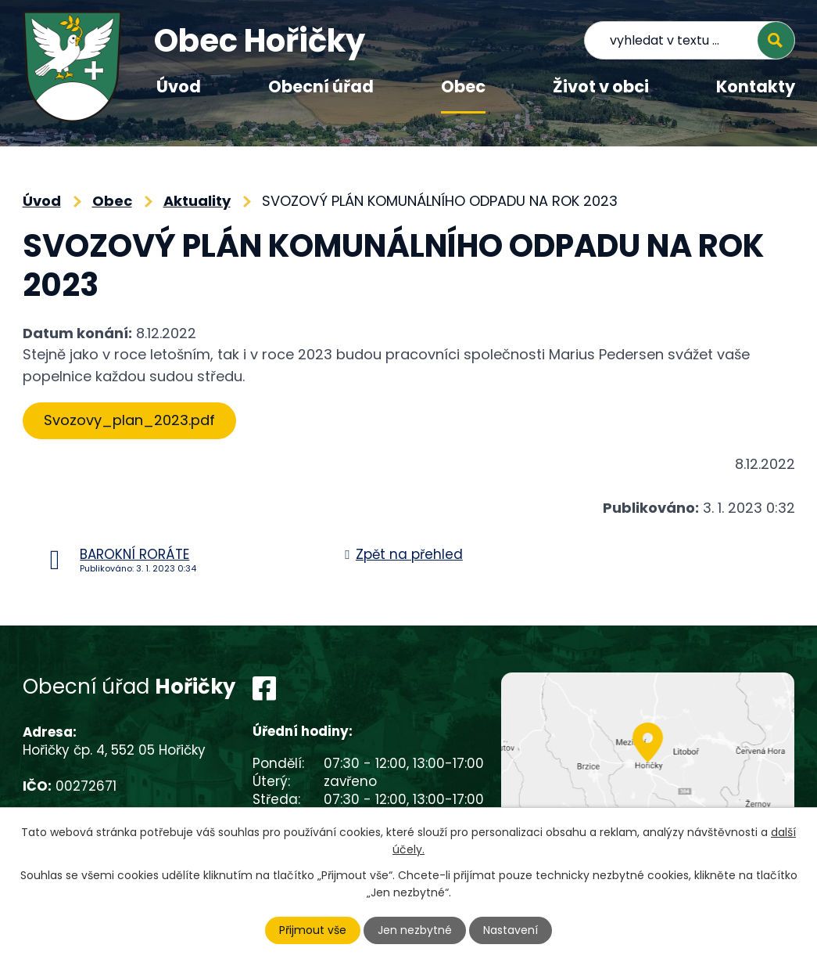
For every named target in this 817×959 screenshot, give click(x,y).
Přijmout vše (312, 930)
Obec (463, 86)
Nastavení (510, 930)
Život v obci (601, 86)
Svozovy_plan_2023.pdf (129, 420)
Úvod (178, 86)
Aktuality (197, 201)
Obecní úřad (321, 86)
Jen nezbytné (415, 930)
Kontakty (755, 86)
